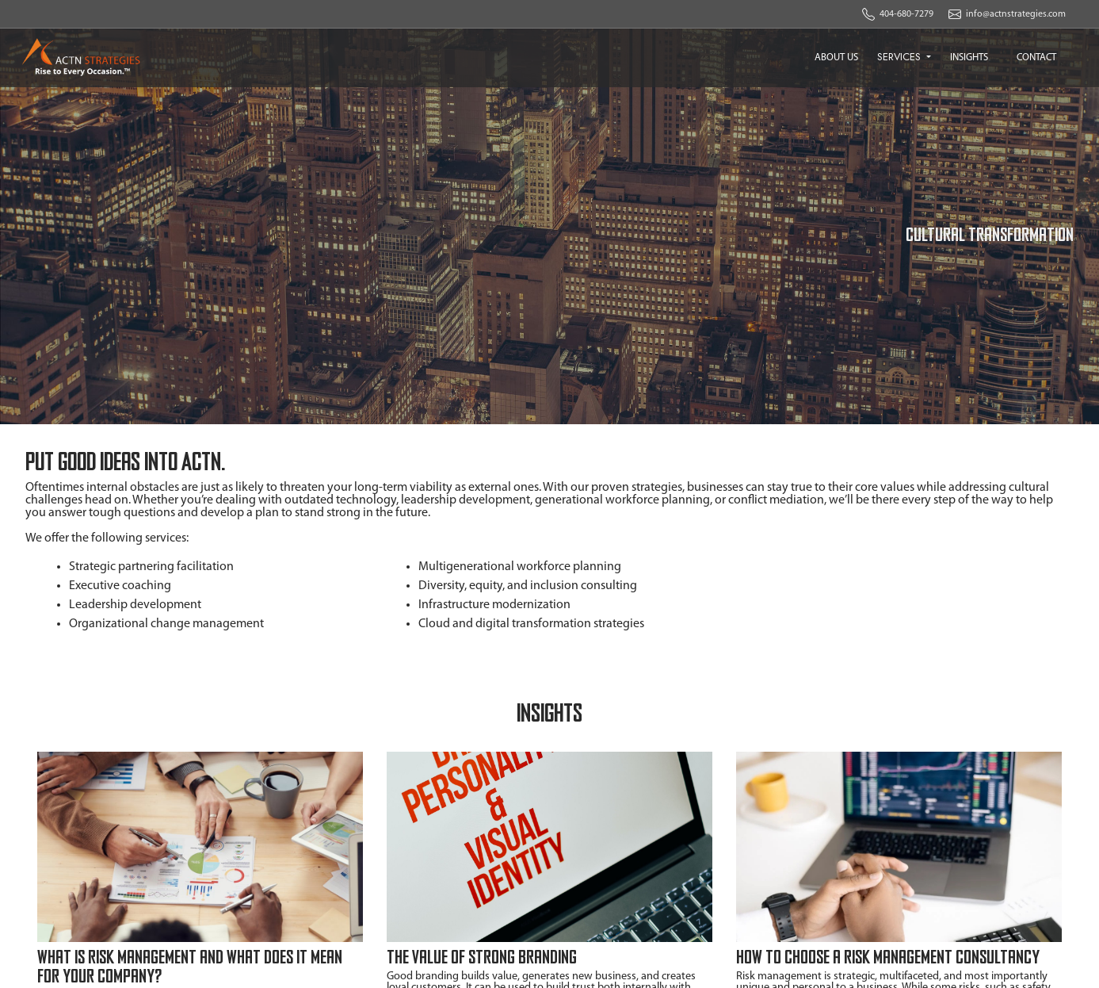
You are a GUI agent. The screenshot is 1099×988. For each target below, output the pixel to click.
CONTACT (1036, 57)
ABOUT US (836, 57)
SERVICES (900, 56)
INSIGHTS (969, 57)
